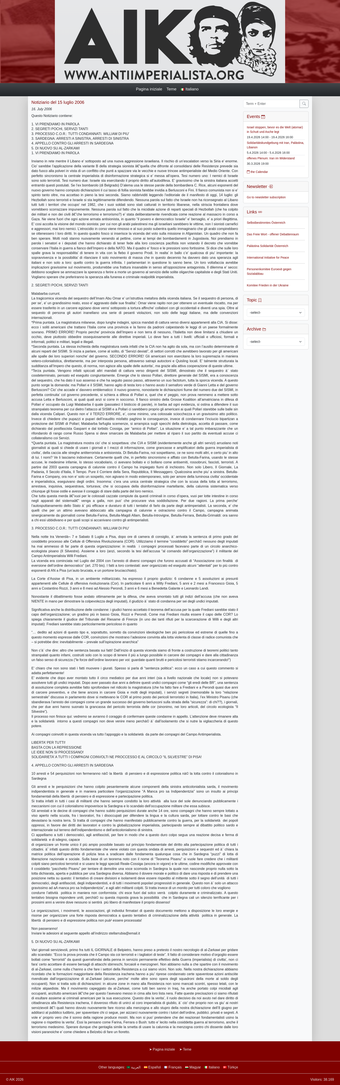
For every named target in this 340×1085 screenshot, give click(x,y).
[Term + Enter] (271, 104)
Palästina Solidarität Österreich (267, 246)
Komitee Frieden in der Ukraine (268, 285)
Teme (171, 89)
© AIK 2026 (14, 1079)
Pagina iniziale (149, 89)
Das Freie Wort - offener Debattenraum (273, 234)
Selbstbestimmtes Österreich (266, 222)
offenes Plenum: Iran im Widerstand (271, 158)
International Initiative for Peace (268, 257)
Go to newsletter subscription (266, 197)
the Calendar (257, 172)
